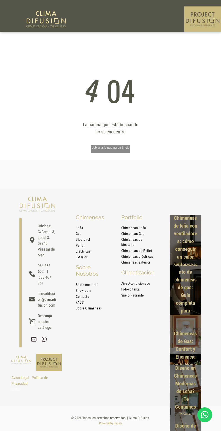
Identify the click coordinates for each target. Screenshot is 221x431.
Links (15, 389)
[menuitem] (93, 228)
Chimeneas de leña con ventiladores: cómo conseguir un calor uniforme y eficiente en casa (185, 249)
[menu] (211, 20)
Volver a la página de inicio (110, 147)
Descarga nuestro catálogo (45, 322)
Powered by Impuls (110, 423)
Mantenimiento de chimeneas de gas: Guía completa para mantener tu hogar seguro (185, 299)
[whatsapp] (44, 340)
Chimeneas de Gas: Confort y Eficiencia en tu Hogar (185, 349)
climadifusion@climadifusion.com (47, 299)
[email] (34, 340)
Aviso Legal (20, 377)
